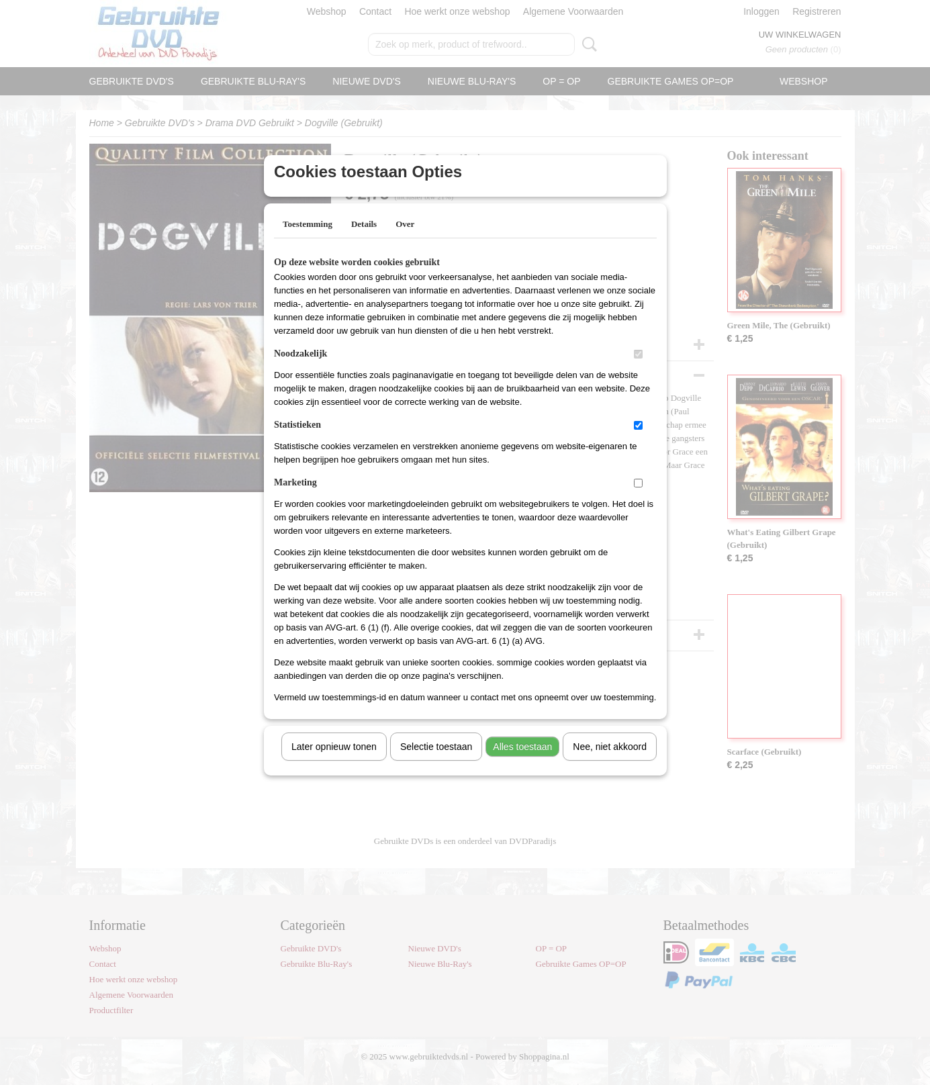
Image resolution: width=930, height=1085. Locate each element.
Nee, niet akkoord (610, 764)
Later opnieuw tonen (334, 764)
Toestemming (307, 241)
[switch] (638, 371)
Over (405, 241)
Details (364, 241)
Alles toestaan (522, 764)
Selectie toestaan (436, 764)
